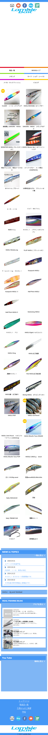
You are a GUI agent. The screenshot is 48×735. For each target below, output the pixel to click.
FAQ (24, 712)
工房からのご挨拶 (24, 708)
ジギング (12, 76)
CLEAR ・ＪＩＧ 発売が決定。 (16, 570)
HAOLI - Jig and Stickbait (12, 592)
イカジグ (36, 82)
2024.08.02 (11, 580)
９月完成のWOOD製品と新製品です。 (18, 583)
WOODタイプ (36, 70)
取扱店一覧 (24, 705)
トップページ (24, 701)
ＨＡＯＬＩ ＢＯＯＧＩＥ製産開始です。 (19, 577)
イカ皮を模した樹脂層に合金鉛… (23, 621)
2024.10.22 (11, 573)
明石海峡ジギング (19, 631)
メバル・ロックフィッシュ (12, 82)
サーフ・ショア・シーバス (36, 76)
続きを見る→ (16, 615)
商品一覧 (12, 70)
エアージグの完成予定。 (13, 564)
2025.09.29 (11, 567)
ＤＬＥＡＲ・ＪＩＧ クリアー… (23, 611)
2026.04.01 (11, 561)
